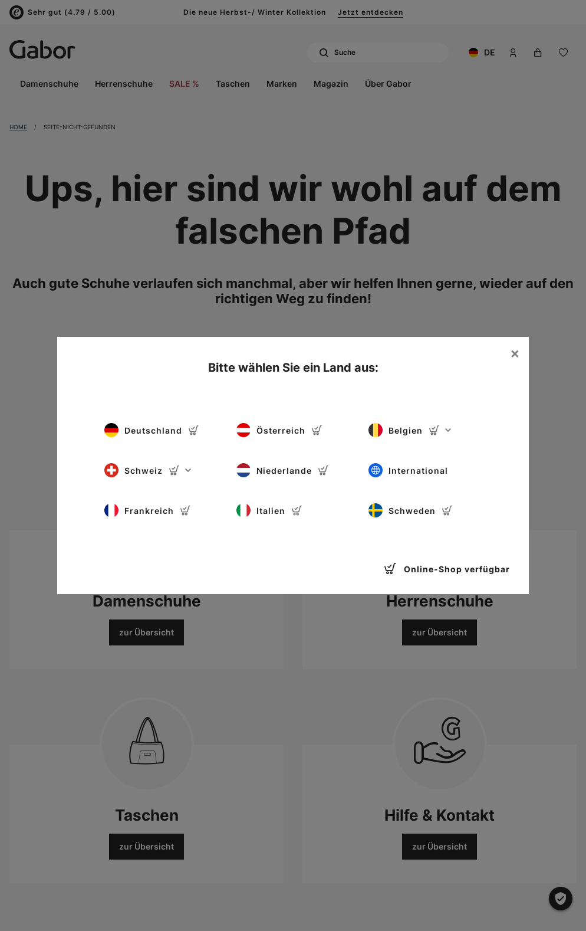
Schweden (410, 510)
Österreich (279, 430)
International (408, 470)
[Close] (515, 353)
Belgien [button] (409, 430)
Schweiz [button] (147, 470)
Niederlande (282, 470)
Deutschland (151, 430)
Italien (269, 510)
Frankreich (147, 510)
